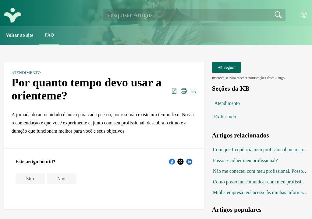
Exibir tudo (225, 117)
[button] (304, 15)
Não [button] (61, 179)
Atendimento (26, 73)
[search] (194, 15)
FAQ (53, 35)
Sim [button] (30, 179)
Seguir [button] (226, 67)
